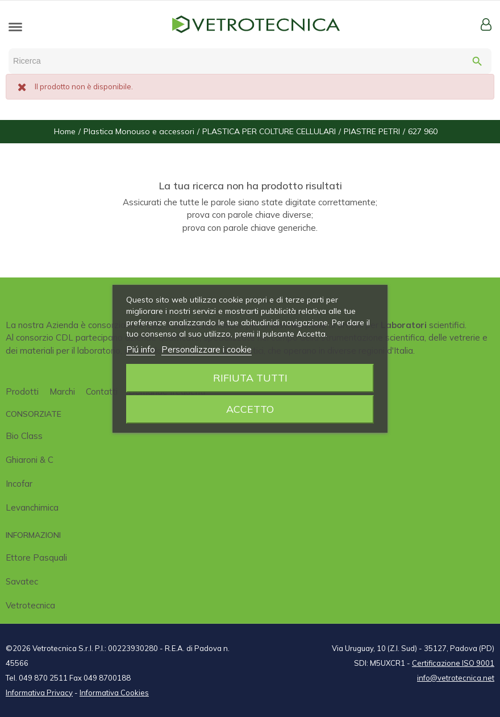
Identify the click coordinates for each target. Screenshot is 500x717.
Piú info (140, 349)
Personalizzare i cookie (206, 349)
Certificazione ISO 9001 (453, 663)
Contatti (102, 391)
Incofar (19, 483)
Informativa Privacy (39, 692)
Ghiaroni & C (29, 459)
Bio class (24, 435)
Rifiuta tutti (250, 377)
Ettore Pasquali (36, 557)
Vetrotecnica (30, 605)
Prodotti (22, 391)
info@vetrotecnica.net (455, 677)
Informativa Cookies (114, 692)
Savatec (22, 581)
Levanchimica (32, 507)
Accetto (250, 409)
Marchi (62, 391)
